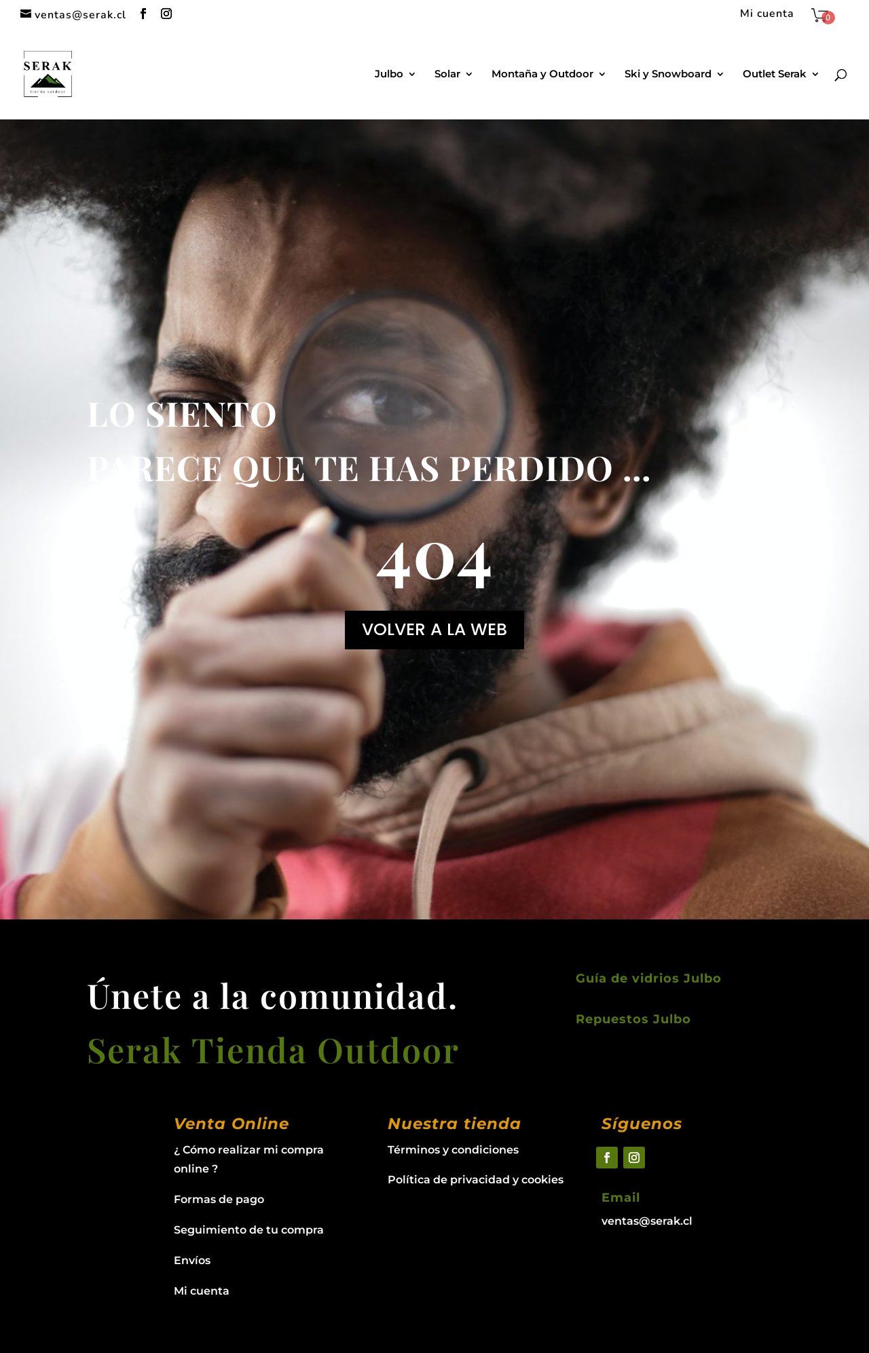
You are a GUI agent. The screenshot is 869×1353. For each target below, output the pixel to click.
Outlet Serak (775, 74)
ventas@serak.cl (647, 1221)
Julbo (389, 74)
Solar (447, 74)
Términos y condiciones (453, 1149)
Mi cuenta (767, 14)
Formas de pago (219, 1199)
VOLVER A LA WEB (434, 629)
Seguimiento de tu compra (249, 1229)
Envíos (192, 1260)
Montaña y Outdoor (542, 74)
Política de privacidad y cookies (475, 1179)
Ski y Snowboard (668, 74)
